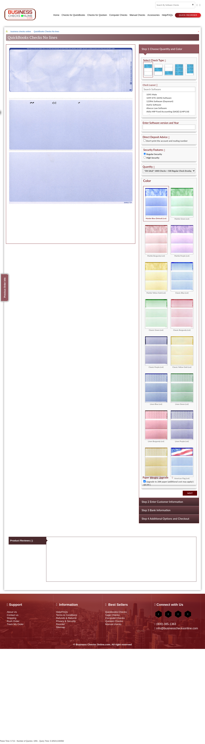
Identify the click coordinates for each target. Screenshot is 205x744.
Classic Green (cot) (156, 314)
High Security (152, 156)
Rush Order (14, 622)
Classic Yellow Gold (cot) (182, 351)
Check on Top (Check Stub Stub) (148, 68)
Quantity (148, 165)
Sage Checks (113, 615)
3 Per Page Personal (189, 68)
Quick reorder (188, 14)
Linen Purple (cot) (182, 425)
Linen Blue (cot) (156, 388)
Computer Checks (116, 619)
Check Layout (149, 84)
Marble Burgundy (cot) (156, 240)
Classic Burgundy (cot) (182, 314)
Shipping (12, 619)
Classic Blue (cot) (182, 277)
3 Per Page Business (179, 68)
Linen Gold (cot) (156, 462)
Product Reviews (22, 540)
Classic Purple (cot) (156, 351)
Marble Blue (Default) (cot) (156, 202)
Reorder (61, 626)
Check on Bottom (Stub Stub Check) (169, 68)
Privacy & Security (67, 622)
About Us (12, 612)
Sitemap (61, 630)
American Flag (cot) (182, 462)
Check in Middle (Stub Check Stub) (158, 68)
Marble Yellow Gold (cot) (156, 277)
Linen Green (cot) (182, 388)
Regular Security (154, 153)
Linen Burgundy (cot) (156, 425)
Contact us (13, 615)
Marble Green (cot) (182, 202)
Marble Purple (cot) (182, 240)
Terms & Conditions (68, 615)
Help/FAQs (62, 612)
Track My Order (16, 626)
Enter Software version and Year (161, 121)
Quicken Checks (115, 622)
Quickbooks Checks (117, 612)
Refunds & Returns (67, 619)
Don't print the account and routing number (167, 139)
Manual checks (114, 626)
